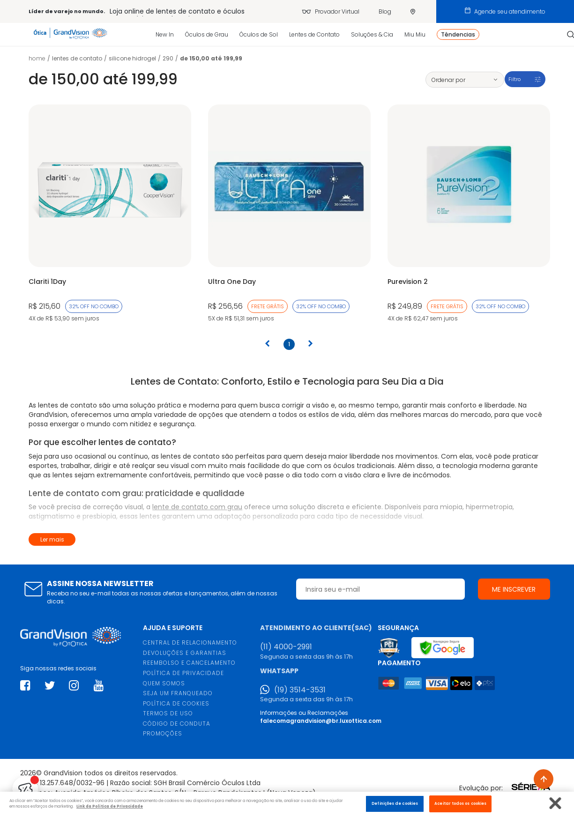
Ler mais (52, 539)
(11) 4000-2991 (286, 647)
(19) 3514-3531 (300, 690)
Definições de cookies (395, 803)
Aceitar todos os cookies (460, 803)
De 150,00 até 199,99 (211, 58)
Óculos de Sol (258, 34)
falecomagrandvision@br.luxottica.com (320, 721)
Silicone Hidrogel (132, 58)
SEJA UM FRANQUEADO (178, 693)
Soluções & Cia (372, 34)
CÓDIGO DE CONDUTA (176, 724)
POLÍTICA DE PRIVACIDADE (183, 673)
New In (165, 34)
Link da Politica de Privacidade (109, 806)
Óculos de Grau (206, 34)
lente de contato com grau (197, 507)
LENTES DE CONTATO (77, 58)
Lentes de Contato (314, 34)
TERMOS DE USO (168, 713)
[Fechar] (555, 803)
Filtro (514, 79)
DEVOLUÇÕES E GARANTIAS (184, 653)
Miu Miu (414, 34)
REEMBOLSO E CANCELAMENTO (189, 663)
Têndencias (458, 34)
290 (168, 58)
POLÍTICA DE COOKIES (176, 703)
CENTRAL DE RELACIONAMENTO (190, 642)
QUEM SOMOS (164, 683)
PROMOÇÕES (162, 733)
